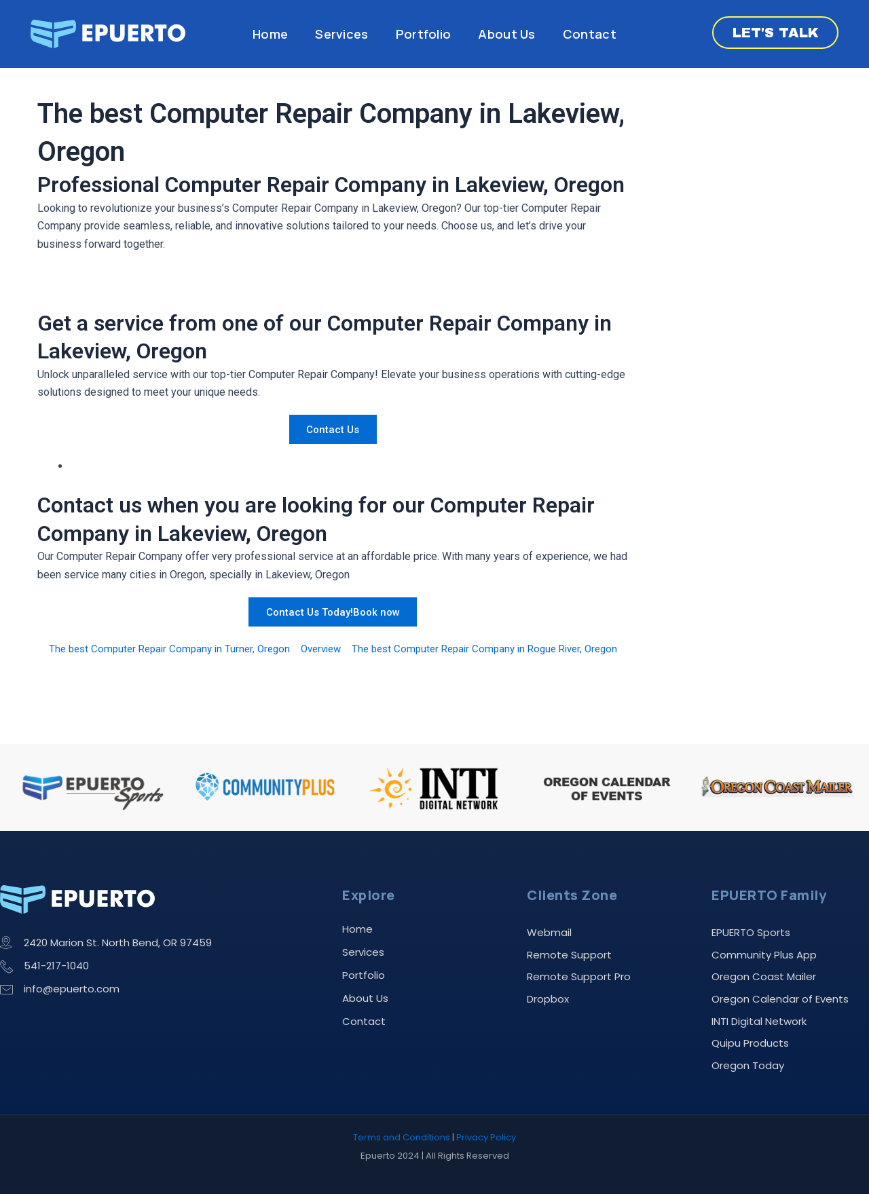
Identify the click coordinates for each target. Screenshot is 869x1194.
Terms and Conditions (401, 1137)
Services (341, 34)
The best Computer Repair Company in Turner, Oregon (180, 648)
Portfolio (423, 34)
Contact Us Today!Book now (332, 611)
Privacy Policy (486, 1137)
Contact (589, 34)
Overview (340, 648)
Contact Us (332, 429)
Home (270, 34)
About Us (506, 34)
